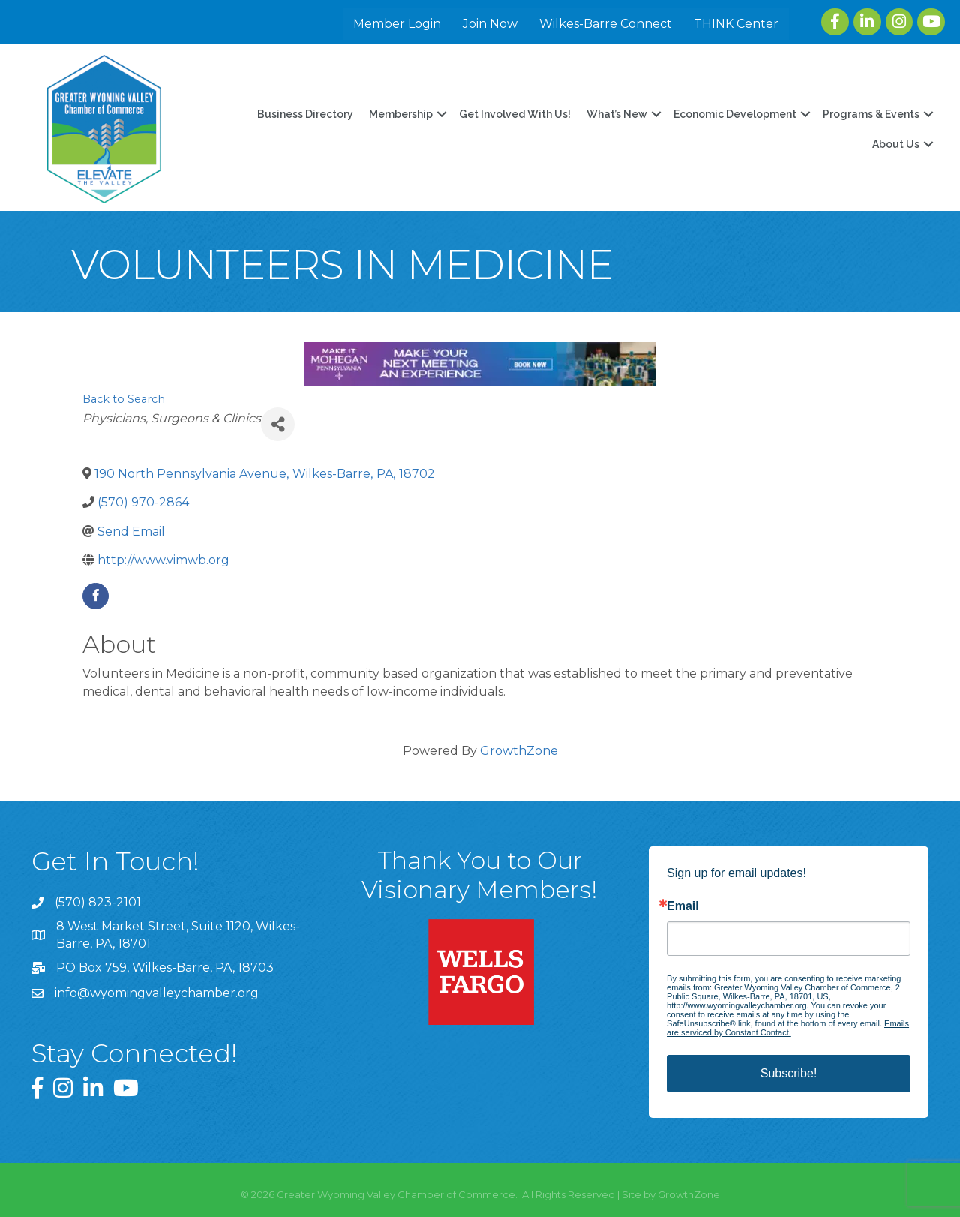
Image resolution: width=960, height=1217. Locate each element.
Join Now (490, 24)
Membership (401, 114)
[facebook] (95, 596)
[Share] (278, 424)
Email (683, 906)
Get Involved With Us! (515, 114)
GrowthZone (519, 751)
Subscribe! (789, 1073)
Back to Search (123, 399)
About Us (896, 144)
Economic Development (735, 114)
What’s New (616, 114)
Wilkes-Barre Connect (605, 24)
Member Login (397, 24)
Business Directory (305, 114)
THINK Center (736, 24)
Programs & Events (871, 114)
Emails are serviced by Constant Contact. (788, 1028)
